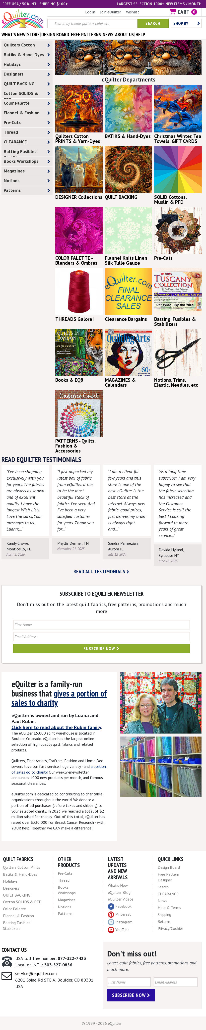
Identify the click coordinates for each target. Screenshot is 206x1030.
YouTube (119, 930)
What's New (118, 885)
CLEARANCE (27, 142)
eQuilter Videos (121, 899)
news (108, 34)
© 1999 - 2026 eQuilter (102, 1023)
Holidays (27, 64)
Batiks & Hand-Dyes (27, 55)
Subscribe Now (101, 648)
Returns (164, 921)
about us (124, 34)
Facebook (120, 906)
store (33, 34)
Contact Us (14, 949)
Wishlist (132, 11)
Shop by (186, 23)
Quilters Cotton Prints (27, 46)
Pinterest (119, 914)
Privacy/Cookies (171, 928)
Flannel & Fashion (27, 113)
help (140, 34)
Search (152, 23)
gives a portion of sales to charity (59, 698)
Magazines (27, 171)
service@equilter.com (36, 973)
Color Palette (27, 103)
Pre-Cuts (27, 123)
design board (55, 34)
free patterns (86, 34)
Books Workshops (27, 161)
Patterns (27, 190)
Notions (27, 181)
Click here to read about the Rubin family (56, 727)
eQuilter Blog (119, 892)
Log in (90, 11)
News (162, 900)
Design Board (169, 867)
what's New (13, 34)
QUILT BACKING (27, 84)
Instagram (120, 922)
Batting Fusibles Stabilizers (27, 153)
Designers (27, 74)
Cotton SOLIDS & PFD (27, 94)
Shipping (164, 914)
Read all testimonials (101, 571)
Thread (27, 132)
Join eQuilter (110, 11)
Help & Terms (169, 907)
